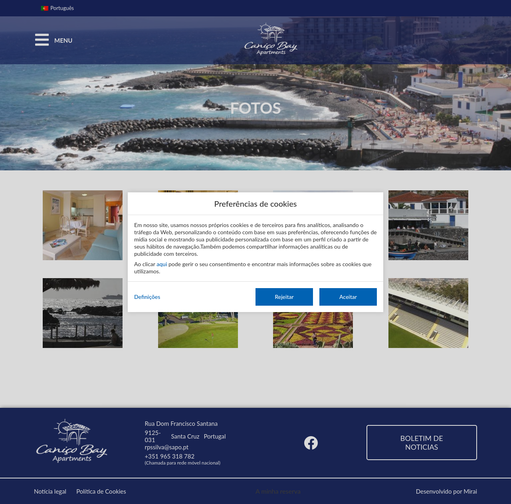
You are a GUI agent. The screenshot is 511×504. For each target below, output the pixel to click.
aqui (161, 264)
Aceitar (348, 296)
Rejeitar (284, 296)
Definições (147, 296)
